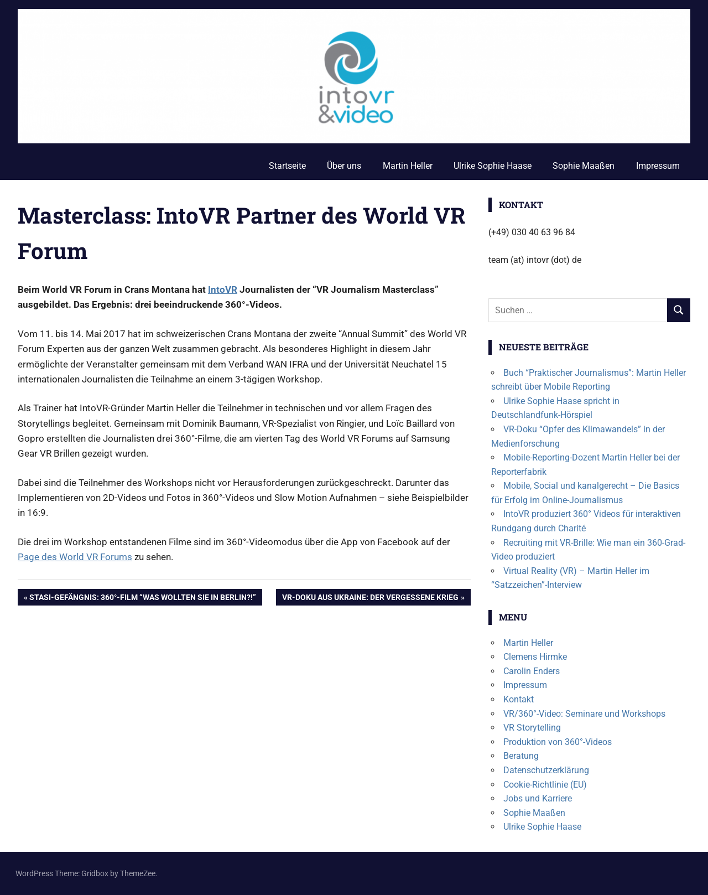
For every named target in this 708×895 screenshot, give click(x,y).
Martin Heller (408, 166)
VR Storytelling (532, 727)
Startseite (287, 166)
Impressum (658, 166)
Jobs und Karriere (537, 798)
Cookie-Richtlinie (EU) (545, 784)
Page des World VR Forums (75, 556)
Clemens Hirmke (535, 656)
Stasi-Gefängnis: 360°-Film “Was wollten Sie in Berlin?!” (142, 598)
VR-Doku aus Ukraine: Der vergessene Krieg (370, 598)
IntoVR (222, 289)
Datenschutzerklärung (546, 770)
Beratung (521, 756)
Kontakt (518, 699)
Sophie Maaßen (584, 166)
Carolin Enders (531, 671)
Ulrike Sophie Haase (493, 166)
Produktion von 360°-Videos (557, 742)
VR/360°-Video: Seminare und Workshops (584, 713)
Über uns (344, 166)
